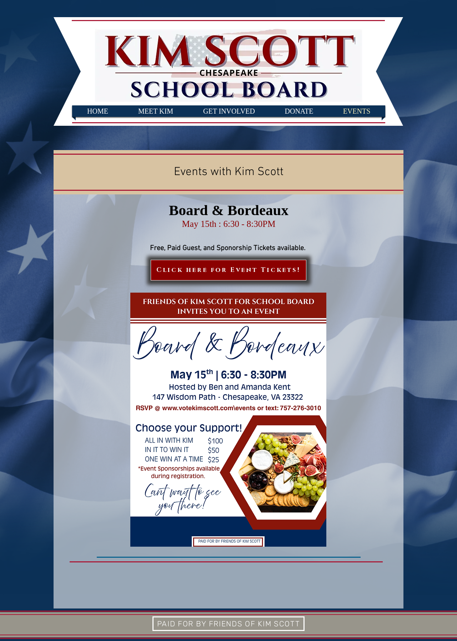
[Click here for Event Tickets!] (228, 270)
